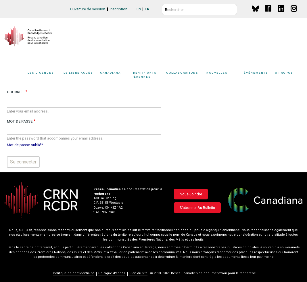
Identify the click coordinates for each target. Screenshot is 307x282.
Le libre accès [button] (78, 72)
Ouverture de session (87, 9)
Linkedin (281, 14)
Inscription (118, 9)
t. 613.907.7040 (104, 212)
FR (147, 9)
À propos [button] (284, 72)
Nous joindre (191, 194)
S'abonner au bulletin (197, 207)
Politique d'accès (111, 273)
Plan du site (138, 273)
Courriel (15, 92)
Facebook (268, 14)
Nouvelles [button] (217, 72)
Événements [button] (256, 72)
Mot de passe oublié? (25, 145)
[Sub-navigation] (43, 75)
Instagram (294, 14)
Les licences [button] (41, 72)
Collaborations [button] (182, 72)
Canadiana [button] (110, 72)
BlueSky (255, 8)
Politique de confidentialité (73, 273)
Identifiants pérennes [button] (144, 74)
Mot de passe (19, 121)
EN (139, 9)
